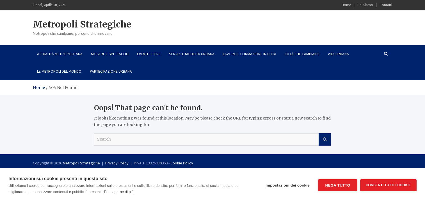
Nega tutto (337, 185)
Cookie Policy (181, 163)
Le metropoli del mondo (59, 71)
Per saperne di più (119, 192)
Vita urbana (338, 53)
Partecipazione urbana (111, 71)
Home (346, 5)
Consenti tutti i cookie (388, 185)
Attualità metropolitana (60, 53)
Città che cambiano (302, 53)
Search (325, 139)
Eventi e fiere (149, 53)
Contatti (386, 5)
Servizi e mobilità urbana (191, 53)
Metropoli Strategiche (82, 24)
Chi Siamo (365, 5)
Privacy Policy (117, 163)
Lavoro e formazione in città (249, 53)
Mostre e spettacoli (110, 53)
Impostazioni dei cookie (288, 185)
